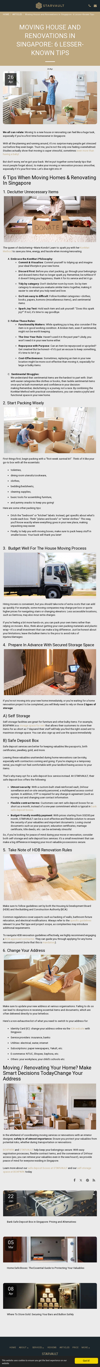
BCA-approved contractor (19, 938)
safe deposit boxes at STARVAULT (47, 1168)
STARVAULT (26, 1149)
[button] (4, 5)
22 (11, 1198)
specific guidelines (80, 920)
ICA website (77, 1028)
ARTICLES (17, 14)
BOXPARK (8, 1149)
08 (11, 1290)
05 (11, 1244)
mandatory (49, 942)
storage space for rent (32, 725)
